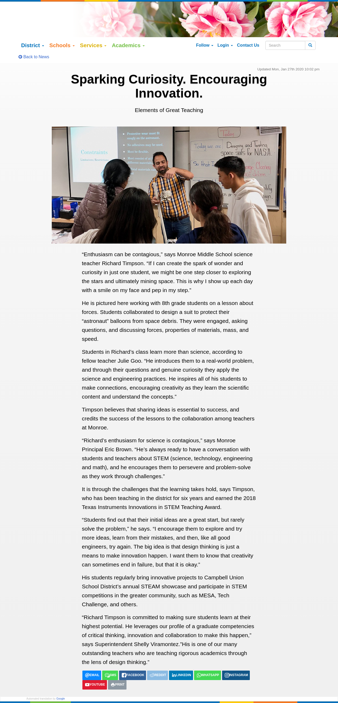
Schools (62, 33)
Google (60, 686)
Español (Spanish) (57, 692)
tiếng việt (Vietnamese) (94, 692)
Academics (128, 33)
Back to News (33, 44)
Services (93, 33)
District (32, 33)
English (32, 692)
